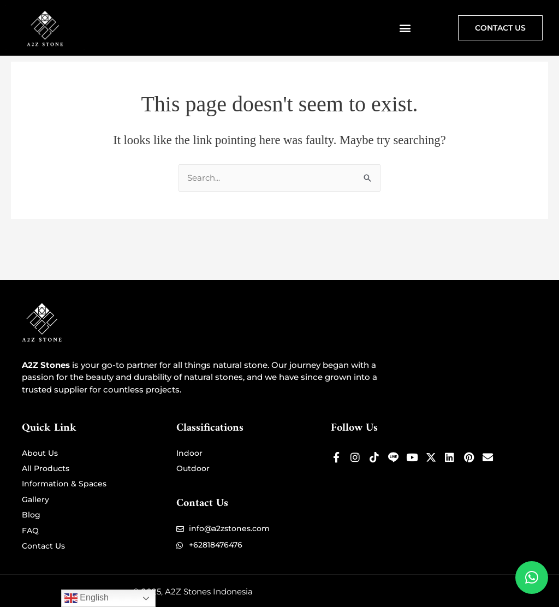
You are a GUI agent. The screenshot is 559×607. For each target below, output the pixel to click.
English (86, 598)
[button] (405, 28)
